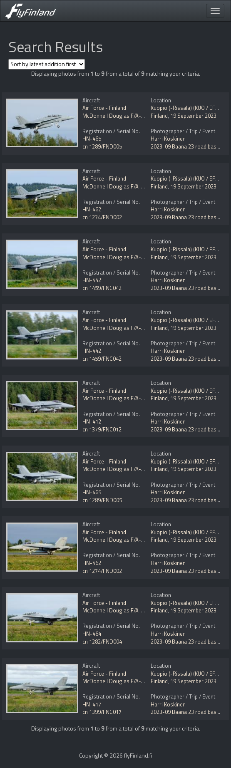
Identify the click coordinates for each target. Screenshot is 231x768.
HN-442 (91, 280)
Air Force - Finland (104, 108)
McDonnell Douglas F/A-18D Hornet (125, 115)
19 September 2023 (193, 115)
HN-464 (91, 633)
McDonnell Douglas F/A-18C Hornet (125, 257)
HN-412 (91, 421)
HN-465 (91, 138)
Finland (159, 115)
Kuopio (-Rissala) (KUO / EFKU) (187, 108)
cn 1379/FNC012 (102, 429)
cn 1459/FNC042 (102, 288)
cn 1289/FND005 (102, 146)
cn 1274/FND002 (102, 217)
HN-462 (91, 209)
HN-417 (91, 704)
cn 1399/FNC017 (102, 712)
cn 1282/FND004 (102, 641)
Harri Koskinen (168, 138)
